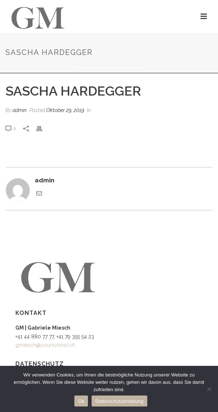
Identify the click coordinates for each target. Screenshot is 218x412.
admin (19, 110)
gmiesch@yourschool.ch (45, 345)
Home (83, 68)
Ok (81, 401)
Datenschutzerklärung (119, 401)
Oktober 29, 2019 (65, 110)
